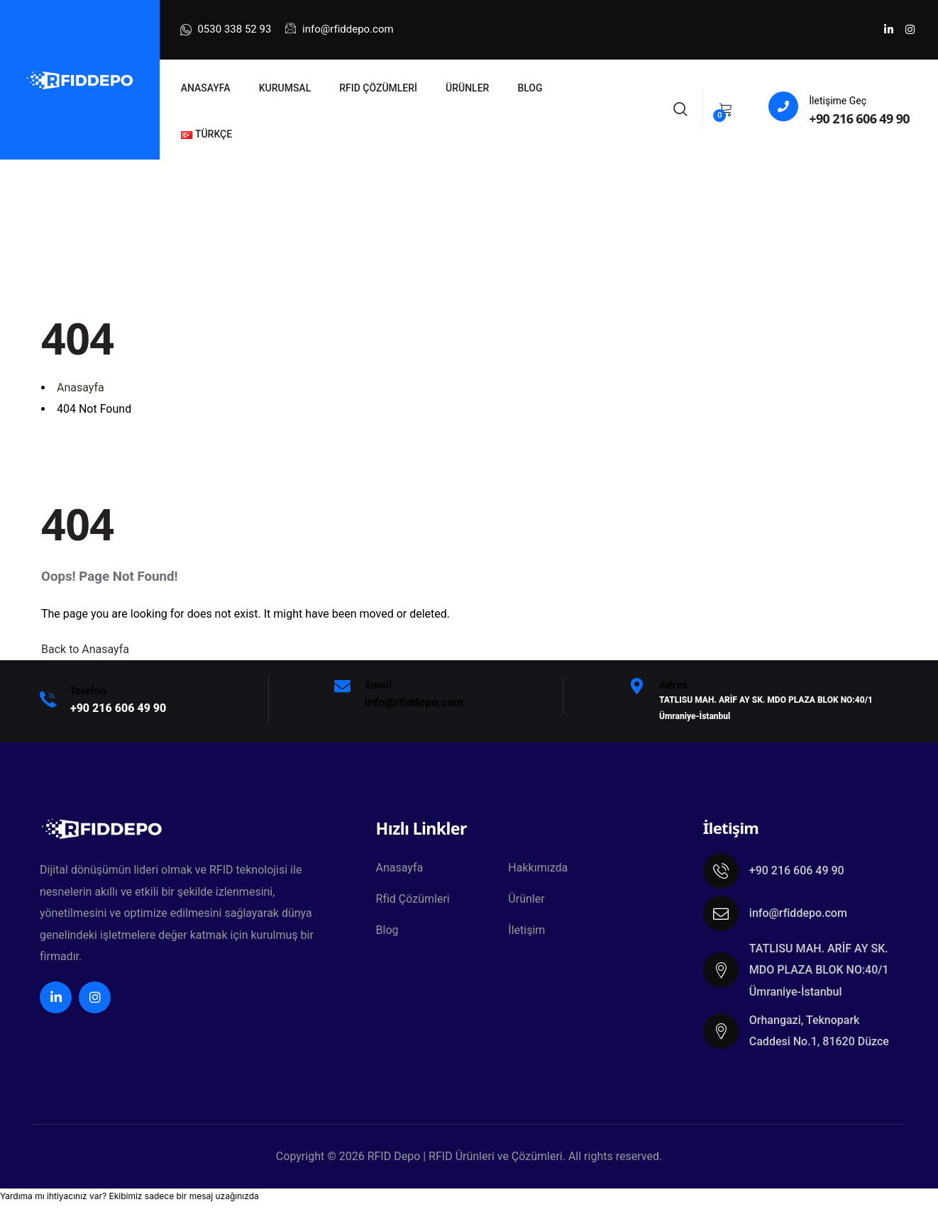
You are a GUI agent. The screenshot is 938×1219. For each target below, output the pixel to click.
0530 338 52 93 (226, 29)
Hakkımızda (538, 867)
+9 (118, 708)
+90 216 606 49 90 (859, 118)
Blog (387, 930)
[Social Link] (888, 30)
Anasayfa (400, 867)
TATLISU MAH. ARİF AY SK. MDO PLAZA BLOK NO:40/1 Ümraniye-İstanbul (819, 970)
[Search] (680, 107)
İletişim (526, 930)
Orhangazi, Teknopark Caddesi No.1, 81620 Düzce (819, 1030)
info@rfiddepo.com (339, 29)
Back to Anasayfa (85, 649)
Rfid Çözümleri (413, 899)
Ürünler (526, 899)
